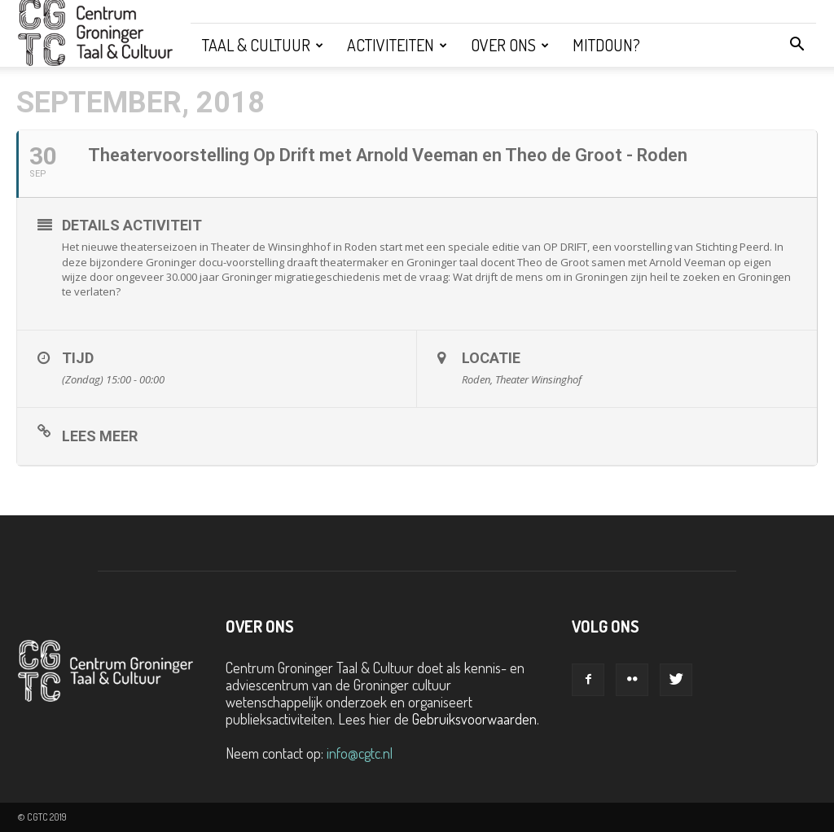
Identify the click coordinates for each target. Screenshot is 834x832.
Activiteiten (397, 44)
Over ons (510, 44)
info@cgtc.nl (360, 753)
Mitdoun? (606, 44)
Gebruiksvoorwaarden (474, 719)
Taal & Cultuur (262, 44)
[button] (796, 45)
